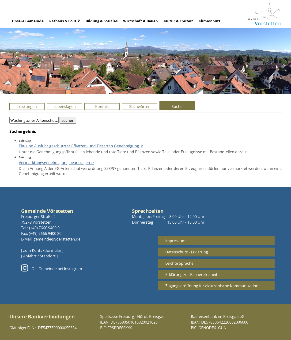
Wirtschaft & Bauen (140, 21)
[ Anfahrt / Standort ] (39, 256)
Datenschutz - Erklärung (186, 252)
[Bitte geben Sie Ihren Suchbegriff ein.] (34, 120)
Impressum (175, 240)
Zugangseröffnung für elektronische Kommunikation (211, 285)
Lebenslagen (64, 106)
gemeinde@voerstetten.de (57, 239)
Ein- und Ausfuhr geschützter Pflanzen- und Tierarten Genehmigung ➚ (81, 146)
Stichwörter (139, 106)
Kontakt (102, 106)
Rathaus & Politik (64, 21)
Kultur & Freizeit (178, 21)
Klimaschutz (209, 21)
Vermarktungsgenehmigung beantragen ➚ (56, 162)
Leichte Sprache (179, 263)
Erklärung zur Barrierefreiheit (191, 274)
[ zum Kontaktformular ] (42, 250)
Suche (177, 106)
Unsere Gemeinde (28, 21)
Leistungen (27, 106)
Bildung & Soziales (101, 21)
